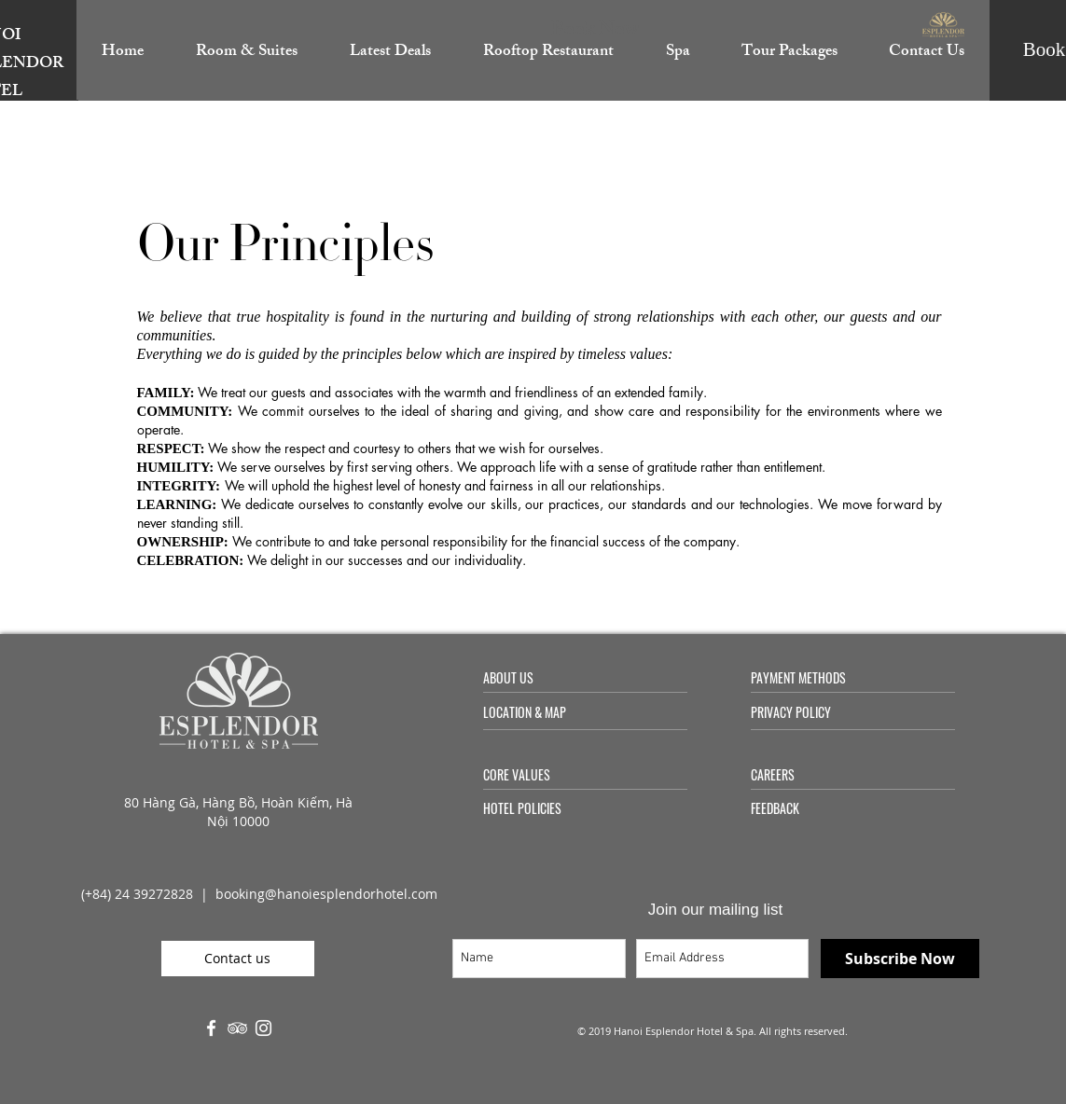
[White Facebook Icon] (211, 1028)
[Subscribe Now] (900, 958)
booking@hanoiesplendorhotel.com (326, 894)
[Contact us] (237, 958)
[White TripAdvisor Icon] (237, 1028)
